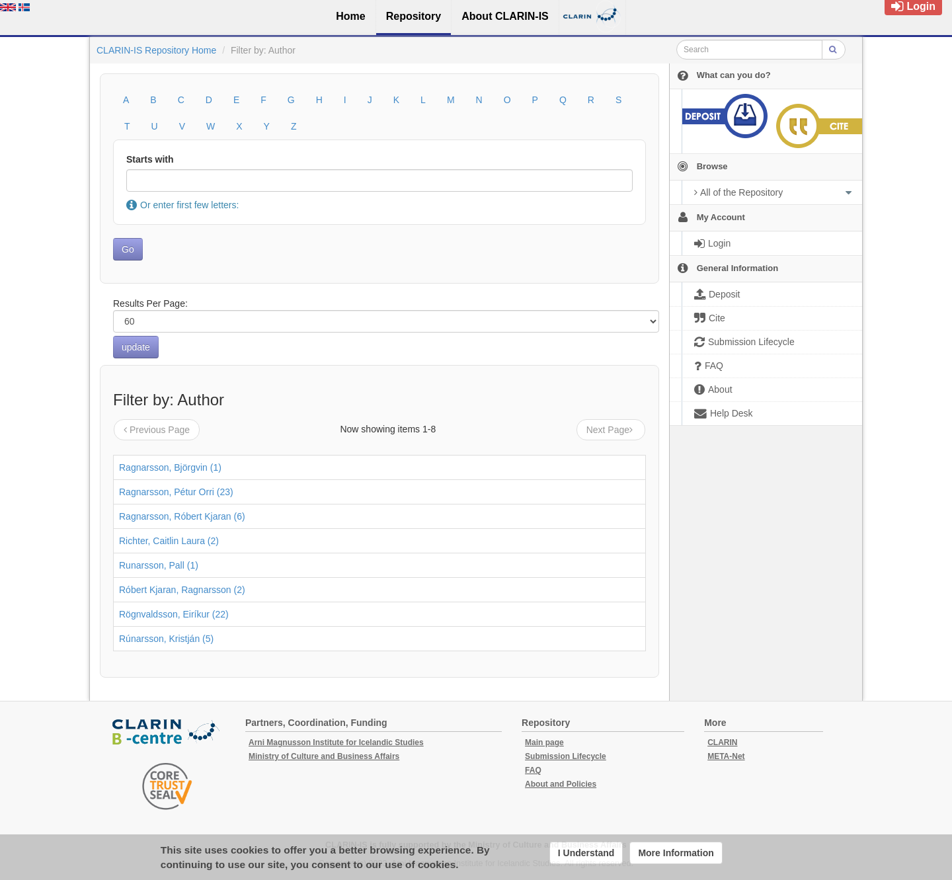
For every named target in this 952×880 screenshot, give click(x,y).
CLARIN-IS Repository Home (156, 50)
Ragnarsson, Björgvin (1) (170, 467)
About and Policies (560, 784)
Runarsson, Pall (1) (158, 565)
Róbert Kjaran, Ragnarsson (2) (182, 589)
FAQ (533, 770)
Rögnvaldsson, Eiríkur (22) (174, 614)
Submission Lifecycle (565, 756)
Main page (544, 742)
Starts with (150, 159)
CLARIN (722, 742)
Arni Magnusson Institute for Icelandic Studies (336, 742)
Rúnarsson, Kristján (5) (166, 638)
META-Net (725, 756)
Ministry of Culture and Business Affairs (324, 756)
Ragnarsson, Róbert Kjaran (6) (182, 516)
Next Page (610, 429)
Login (913, 6)
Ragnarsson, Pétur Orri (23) (176, 492)
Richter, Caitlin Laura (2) (169, 541)
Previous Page (157, 429)
